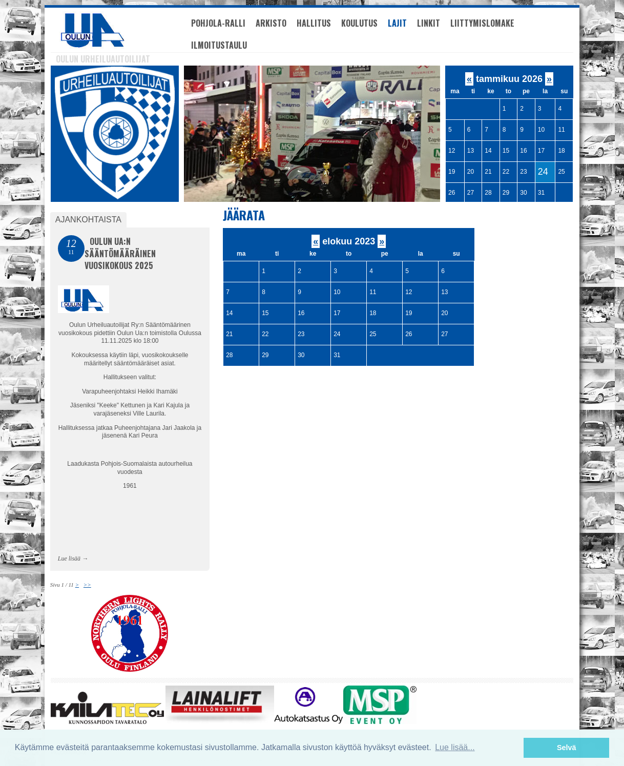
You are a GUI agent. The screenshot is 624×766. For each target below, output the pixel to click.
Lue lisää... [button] (454, 747)
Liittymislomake (482, 23)
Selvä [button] (566, 747)
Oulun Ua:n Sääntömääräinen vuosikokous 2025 (120, 253)
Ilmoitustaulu (219, 45)
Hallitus (314, 23)
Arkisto (271, 23)
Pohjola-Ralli (218, 23)
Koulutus (359, 23)
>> (87, 585)
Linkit (428, 23)
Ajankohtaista (88, 219)
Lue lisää (69, 558)
